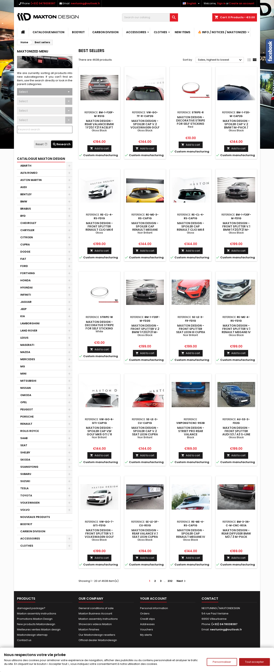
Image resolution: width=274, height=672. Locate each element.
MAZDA (25, 352)
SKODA (25, 460)
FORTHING (27, 273)
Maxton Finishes (89, 629)
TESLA (24, 488)
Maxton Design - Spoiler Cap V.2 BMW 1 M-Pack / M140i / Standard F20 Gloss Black (236, 127)
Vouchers (146, 629)
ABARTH (25, 166)
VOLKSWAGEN (30, 503)
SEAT (23, 445)
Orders (145, 613)
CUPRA (25, 244)
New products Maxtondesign (36, 624)
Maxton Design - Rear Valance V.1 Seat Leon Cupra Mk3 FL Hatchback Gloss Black (144, 536)
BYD (23, 216)
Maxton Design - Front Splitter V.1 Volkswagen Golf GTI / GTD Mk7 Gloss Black (99, 536)
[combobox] (44, 91)
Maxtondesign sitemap (32, 635)
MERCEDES (27, 359)
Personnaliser (222, 662)
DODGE (25, 252)
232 (170, 581)
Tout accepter (254, 662)
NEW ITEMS (182, 32)
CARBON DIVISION (105, 32)
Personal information (154, 608)
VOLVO (25, 510)
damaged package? (31, 608)
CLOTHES (160, 32)
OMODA (25, 395)
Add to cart (99, 148)
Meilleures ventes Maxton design (39, 629)
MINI (23, 374)
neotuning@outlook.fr (85, 3)
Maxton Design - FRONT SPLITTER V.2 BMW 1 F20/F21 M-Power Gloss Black (145, 332)
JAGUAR (26, 302)
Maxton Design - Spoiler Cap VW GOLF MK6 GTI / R (99, 431)
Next (182, 581)
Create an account (241, 3)
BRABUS (25, 209)
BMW (23, 201)
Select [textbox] (23, 92)
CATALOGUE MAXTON (48, 32)
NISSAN (25, 388)
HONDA (25, 280)
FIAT (23, 259)
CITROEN (26, 237)
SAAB (23, 438)
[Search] (150, 17)
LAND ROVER (28, 331)
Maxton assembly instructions (36, 613)
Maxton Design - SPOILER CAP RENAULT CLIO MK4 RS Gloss (190, 228)
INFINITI (25, 295)
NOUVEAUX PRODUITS (35, 517)
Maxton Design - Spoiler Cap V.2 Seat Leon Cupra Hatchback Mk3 (144, 433)
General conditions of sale (96, 608)
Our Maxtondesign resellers (97, 635)
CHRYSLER (27, 230)
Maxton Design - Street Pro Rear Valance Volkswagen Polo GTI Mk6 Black (190, 434)
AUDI (23, 187)
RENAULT (26, 424)
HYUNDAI (26, 287)
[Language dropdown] (192, 3)
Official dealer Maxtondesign (98, 640)
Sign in (221, 3)
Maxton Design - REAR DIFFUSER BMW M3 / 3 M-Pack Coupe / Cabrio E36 (236, 536)
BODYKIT (78, 32)
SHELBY (25, 452)
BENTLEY (26, 194)
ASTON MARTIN (31, 180)
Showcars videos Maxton (95, 624)
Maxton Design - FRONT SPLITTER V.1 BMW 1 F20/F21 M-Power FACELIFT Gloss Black (236, 229)
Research (62, 144)
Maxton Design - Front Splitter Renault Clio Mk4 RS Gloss (99, 228)
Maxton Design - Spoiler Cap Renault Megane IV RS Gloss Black (190, 535)
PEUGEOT (26, 409)
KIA (22, 316)
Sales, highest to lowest (220, 60)
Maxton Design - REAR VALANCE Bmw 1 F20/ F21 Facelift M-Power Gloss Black (99, 127)
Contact (210, 598)
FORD (24, 266)
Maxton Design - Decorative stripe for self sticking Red (190, 122)
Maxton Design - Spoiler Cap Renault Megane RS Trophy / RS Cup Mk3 (145, 229)
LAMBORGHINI (30, 323)
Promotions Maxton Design (35, 619)
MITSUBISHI (28, 381)
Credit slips (147, 619)
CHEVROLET (28, 223)
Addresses (147, 624)
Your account (153, 598)
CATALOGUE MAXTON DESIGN (41, 158)
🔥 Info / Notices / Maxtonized (222, 32)
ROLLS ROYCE (29, 431)
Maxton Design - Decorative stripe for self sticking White (99, 327)
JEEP (23, 309)
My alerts (146, 635)
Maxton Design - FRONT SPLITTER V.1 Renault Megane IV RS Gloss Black (236, 330)
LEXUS (24, 338)
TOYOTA (26, 495)
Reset (42, 144)
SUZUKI (25, 481)
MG (22, 366)
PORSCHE (27, 417)
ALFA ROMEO (29, 173)
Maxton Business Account (95, 613)
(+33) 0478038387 (43, 3)
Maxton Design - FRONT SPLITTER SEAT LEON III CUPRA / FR (190, 330)
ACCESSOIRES (136, 32)
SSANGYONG (29, 467)
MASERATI (27, 345)
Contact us (24, 640)
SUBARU (25, 474)
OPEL (23, 402)
